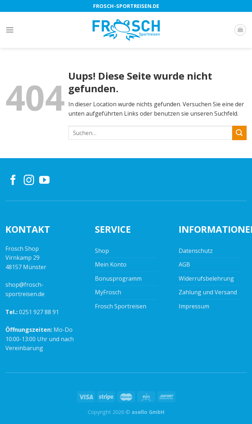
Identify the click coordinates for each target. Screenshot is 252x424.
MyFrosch (108, 292)
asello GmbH (148, 412)
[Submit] (239, 133)
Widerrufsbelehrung (206, 278)
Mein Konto (111, 264)
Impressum (194, 306)
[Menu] (9, 30)
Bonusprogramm (118, 278)
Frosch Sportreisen (120, 306)
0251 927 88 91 (39, 312)
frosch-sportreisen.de (126, 6)
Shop (102, 251)
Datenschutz (196, 251)
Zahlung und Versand (208, 292)
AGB (184, 264)
